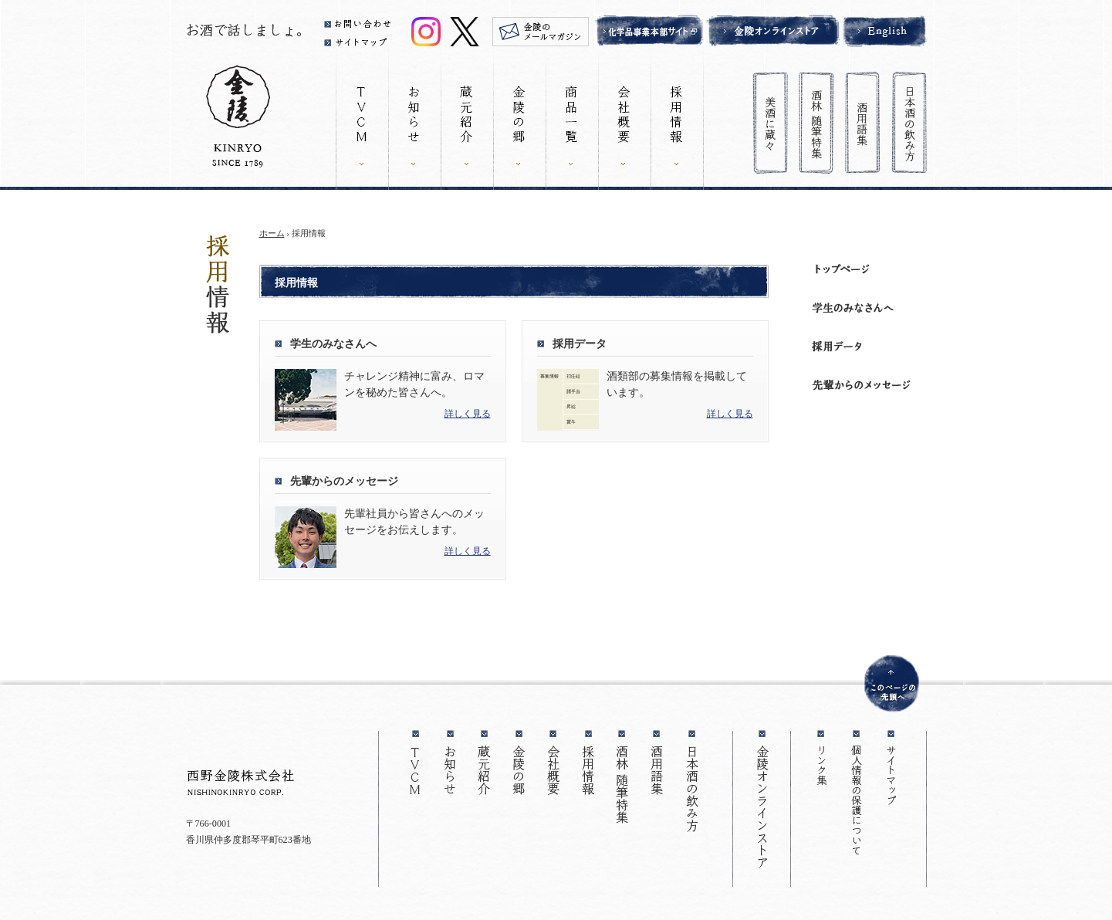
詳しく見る (467, 413)
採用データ (580, 344)
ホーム (272, 233)
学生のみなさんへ (333, 344)
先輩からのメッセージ (344, 481)
